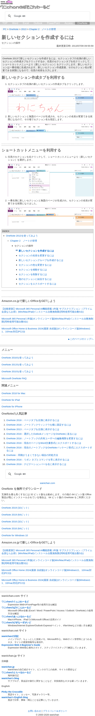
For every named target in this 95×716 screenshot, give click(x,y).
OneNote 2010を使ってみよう (17, 371)
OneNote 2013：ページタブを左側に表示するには (32, 429)
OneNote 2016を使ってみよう (17, 357)
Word (15, 23)
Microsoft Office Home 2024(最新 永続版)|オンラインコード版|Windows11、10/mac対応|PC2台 (47, 571)
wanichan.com (47, 483)
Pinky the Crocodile (12, 692)
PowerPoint (53, 23)
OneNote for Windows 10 (15, 535)
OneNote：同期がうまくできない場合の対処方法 (32, 455)
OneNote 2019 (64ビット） (16, 514)
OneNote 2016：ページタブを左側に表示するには (32, 420)
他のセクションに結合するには (35, 279)
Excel (26, 23)
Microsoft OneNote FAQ (14, 378)
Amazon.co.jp (10, 301)
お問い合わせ (34, 711)
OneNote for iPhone (12, 406)
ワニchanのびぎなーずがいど (16, 622)
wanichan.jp (8, 667)
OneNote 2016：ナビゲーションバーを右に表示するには (36, 464)
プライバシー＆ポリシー (55, 711)
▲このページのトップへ (80, 339)
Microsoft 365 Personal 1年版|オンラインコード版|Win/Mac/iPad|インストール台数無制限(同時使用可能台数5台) (47, 320)
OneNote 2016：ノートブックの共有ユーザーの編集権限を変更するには (44, 438)
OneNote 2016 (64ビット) (15, 528)
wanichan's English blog (15, 697)
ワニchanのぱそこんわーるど (16, 607)
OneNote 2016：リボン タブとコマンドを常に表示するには (37, 459)
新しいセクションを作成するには (38, 37)
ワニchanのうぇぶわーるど (15, 601)
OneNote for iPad (11, 400)
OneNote (82, 23)
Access (69, 23)
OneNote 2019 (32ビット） (16, 507)
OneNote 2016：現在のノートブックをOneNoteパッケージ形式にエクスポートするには (49, 449)
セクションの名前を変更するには (36, 255)
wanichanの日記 (10, 636)
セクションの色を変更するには (35, 265)
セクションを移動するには (33, 269)
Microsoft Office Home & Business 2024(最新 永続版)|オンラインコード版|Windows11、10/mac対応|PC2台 (46, 330)
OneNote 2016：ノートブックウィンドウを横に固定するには (38, 424)
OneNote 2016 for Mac (13, 393)
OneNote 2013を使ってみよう (22, 235)
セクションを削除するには (33, 274)
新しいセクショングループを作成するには (41, 260)
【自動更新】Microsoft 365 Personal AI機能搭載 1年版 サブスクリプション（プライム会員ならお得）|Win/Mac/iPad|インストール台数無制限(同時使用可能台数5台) (47, 310)
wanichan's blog (10, 678)
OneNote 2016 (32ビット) (15, 521)
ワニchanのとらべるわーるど (16, 672)
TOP (5, 23)
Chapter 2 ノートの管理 (23, 240)
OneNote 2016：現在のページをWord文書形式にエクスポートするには (43, 443)
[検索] (47, 16)
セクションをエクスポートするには (37, 283)
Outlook (38, 23)
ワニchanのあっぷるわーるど (16, 616)
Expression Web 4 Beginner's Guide (21, 645)
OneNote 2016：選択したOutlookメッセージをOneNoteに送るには (41, 433)
